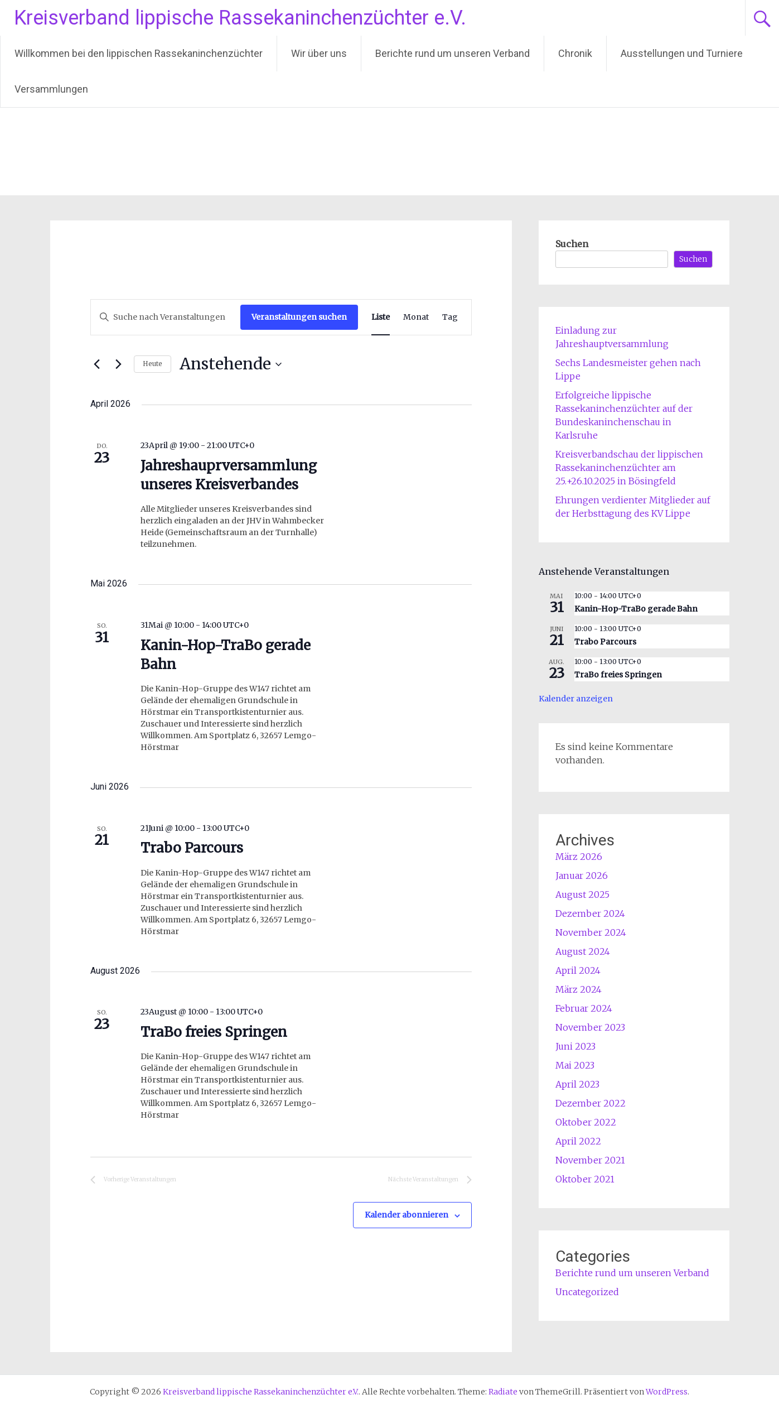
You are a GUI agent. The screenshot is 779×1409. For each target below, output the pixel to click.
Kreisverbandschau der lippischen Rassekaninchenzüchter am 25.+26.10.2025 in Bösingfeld (629, 468)
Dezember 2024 (590, 913)
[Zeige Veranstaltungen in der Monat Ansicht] (416, 317)
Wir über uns (319, 53)
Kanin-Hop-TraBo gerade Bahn (636, 609)
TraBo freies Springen (214, 1032)
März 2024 (578, 989)
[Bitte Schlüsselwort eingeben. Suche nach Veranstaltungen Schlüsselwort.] (165, 317)
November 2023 (590, 1027)
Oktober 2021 (585, 1179)
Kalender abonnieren (406, 1215)
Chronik (575, 53)
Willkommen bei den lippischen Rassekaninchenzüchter (138, 53)
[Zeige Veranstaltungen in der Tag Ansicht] (450, 317)
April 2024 (578, 970)
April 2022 (578, 1141)
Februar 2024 (583, 1008)
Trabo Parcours (192, 848)
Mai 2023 (574, 1065)
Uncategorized (587, 1291)
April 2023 (577, 1084)
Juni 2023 (575, 1046)
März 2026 (578, 856)
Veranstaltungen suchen (299, 317)
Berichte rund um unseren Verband (452, 53)
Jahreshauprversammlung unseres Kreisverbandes (229, 475)
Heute (152, 363)
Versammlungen (51, 89)
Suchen (571, 243)
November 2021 (590, 1160)
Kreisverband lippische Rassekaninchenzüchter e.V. (240, 18)
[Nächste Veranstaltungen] (118, 364)
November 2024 (590, 932)
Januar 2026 (581, 875)
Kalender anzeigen (576, 699)
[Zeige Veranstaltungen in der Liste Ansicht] (380, 317)
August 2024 (582, 951)
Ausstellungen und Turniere (682, 53)
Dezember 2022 (590, 1103)
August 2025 (582, 894)
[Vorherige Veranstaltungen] (97, 364)
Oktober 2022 (585, 1122)
